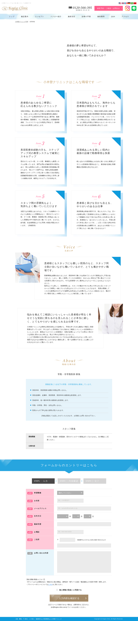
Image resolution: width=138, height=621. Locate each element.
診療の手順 (86, 16)
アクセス (125, 16)
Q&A (113, 16)
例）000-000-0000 (64, 532)
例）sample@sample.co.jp (67, 508)
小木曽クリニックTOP (21, 21)
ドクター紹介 (55, 16)
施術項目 (71, 16)
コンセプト (39, 16)
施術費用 (101, 16)
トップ (12, 16)
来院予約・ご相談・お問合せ (108, 8)
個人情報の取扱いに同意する (69, 590)
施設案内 (24, 16)
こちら (50, 584)
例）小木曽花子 (64, 500)
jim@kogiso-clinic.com (58, 607)
